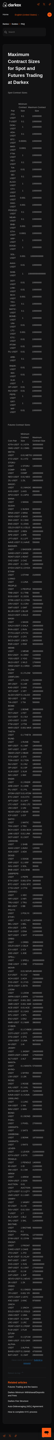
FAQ (23, 24)
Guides (15, 24)
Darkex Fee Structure (18, 1401)
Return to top (16, 1372)
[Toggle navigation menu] (49, 14)
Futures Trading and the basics (23, 1387)
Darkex (6, 24)
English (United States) (27, 14)
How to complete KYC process (22, 1412)
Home (5, 14)
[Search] (24, 32)
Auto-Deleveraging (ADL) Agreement (25, 1406)
